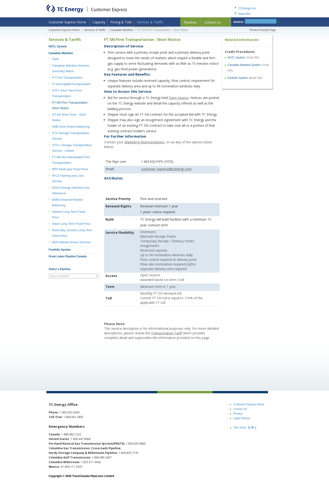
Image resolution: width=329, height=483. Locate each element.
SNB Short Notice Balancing (71, 126)
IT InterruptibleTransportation (71, 84)
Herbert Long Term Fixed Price (68, 214)
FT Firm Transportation (67, 77)
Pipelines (190, 22)
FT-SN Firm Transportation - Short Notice (71, 105)
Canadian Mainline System (244, 65)
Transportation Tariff (166, 333)
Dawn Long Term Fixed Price (71, 223)
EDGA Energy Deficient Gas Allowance (71, 190)
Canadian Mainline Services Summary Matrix (70, 68)
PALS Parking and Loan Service (68, 178)
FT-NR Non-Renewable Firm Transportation (71, 159)
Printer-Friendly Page (263, 30)
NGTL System (58, 46)
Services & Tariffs (150, 22)
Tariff (55, 59)
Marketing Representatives (144, 142)
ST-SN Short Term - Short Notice (69, 117)
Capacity (99, 22)
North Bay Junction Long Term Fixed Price (72, 232)
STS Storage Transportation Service (70, 135)
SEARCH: (238, 22)
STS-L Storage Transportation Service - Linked (72, 147)
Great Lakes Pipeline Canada (68, 256)
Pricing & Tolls (121, 22)
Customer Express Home (67, 22)
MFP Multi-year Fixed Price (70, 169)
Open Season (179, 97)
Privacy (237, 413)
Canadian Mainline (121, 30)
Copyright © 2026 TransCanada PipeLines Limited (81, 476)
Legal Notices (241, 418)
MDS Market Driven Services (71, 242)
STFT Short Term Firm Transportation (67, 93)
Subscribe (244, 13)
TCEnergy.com (247, 8)
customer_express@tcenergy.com (166, 169)
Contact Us (212, 22)
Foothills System (60, 249)
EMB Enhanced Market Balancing (67, 202)
